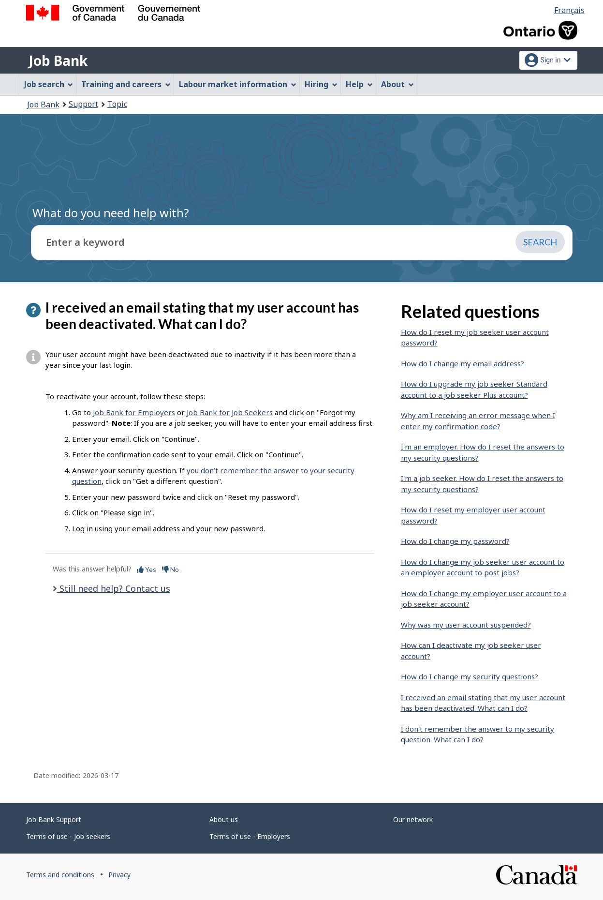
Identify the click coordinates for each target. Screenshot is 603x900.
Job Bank (58, 60)
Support (83, 104)
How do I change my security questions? (469, 676)
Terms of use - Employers (249, 836)
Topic (117, 104)
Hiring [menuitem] (321, 84)
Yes (146, 569)
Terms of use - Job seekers (68, 836)
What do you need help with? (110, 212)
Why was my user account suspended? (466, 625)
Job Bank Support (53, 819)
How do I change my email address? (462, 363)
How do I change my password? (455, 541)
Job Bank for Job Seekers (230, 412)
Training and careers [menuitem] (126, 84)
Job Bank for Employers (134, 412)
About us (223, 819)
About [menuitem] (397, 84)
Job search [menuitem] (49, 84)
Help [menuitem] (359, 84)
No (170, 569)
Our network (413, 819)
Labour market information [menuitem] (237, 84)
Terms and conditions (60, 874)
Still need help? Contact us (113, 588)
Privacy (119, 874)
